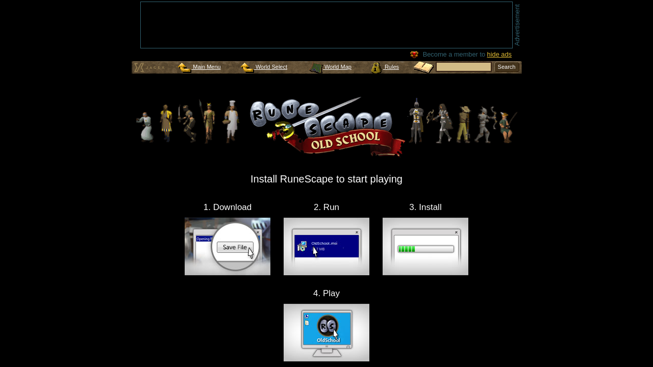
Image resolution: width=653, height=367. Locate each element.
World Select (264, 67)
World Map (330, 67)
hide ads (499, 54)
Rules (385, 67)
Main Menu (199, 67)
